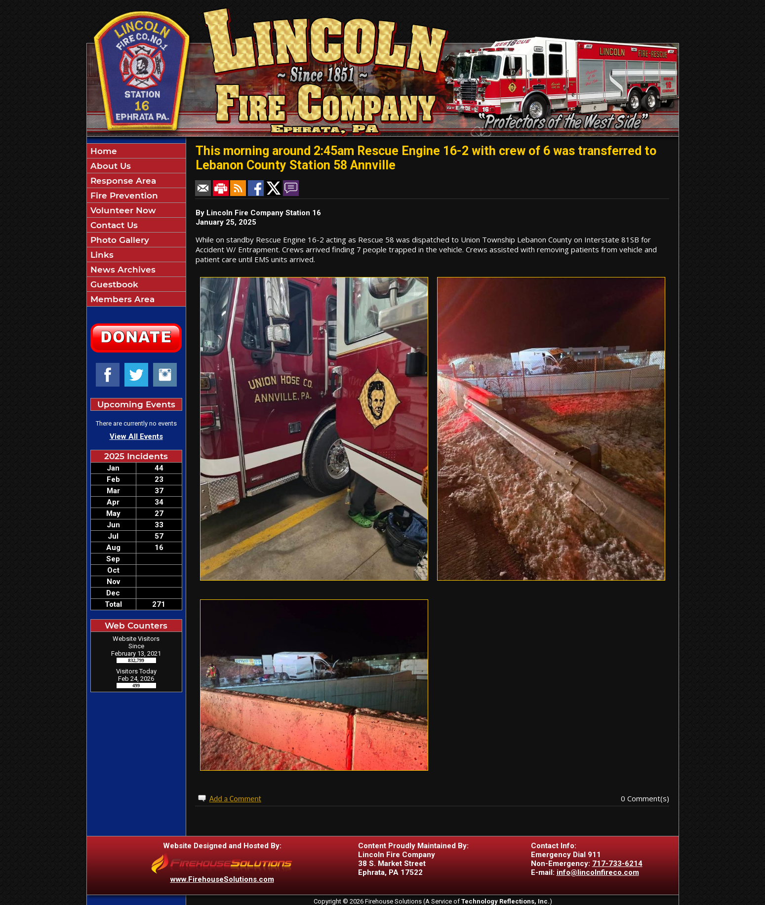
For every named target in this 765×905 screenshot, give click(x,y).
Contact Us (113, 225)
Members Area (121, 299)
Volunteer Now (122, 210)
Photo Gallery (118, 240)
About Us (109, 166)
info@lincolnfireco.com (598, 872)
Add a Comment (235, 798)
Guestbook (113, 284)
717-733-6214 (617, 863)
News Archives (122, 270)
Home (102, 151)
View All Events (136, 436)
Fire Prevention (123, 195)
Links (101, 255)
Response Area (122, 181)
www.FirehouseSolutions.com (222, 879)
